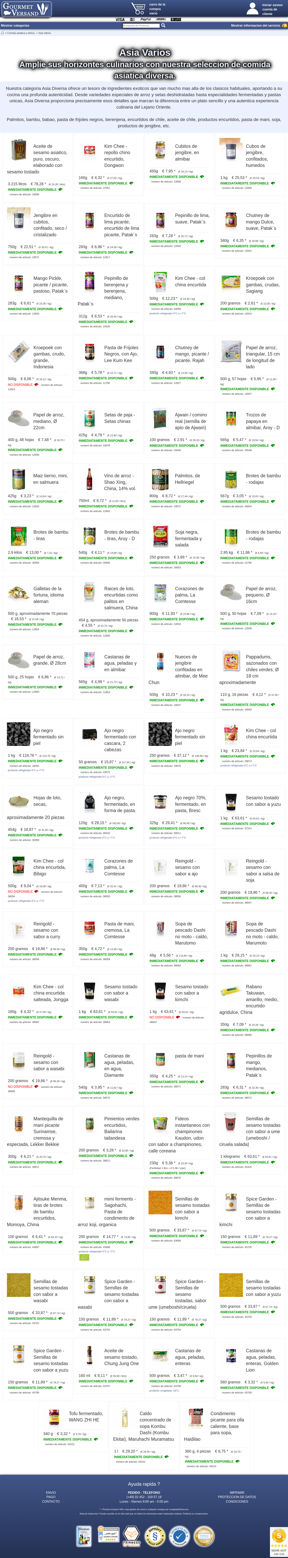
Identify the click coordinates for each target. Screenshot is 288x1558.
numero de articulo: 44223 (201, 1466)
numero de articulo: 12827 (166, 383)
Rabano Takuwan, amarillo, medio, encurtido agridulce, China (248, 999)
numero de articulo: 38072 (237, 1097)
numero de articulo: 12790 (237, 562)
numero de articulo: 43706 (24, 1392)
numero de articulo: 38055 (95, 896)
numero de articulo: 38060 (166, 965)
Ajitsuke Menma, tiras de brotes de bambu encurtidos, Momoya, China (37, 1211)
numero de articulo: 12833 (166, 624)
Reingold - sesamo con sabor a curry (46, 930)
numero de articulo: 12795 (95, 383)
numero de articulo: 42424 (237, 1166)
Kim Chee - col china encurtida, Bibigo (49, 867)
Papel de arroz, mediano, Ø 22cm (48, 421)
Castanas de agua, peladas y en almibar (120, 663)
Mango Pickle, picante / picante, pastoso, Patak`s (50, 285)
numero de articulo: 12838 (237, 628)
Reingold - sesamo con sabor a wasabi (48, 1062)
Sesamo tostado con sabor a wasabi (120, 993)
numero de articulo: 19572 (166, 506)
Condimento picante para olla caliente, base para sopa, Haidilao (214, 1426)
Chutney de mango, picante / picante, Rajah (192, 354)
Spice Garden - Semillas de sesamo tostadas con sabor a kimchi (250, 1211)
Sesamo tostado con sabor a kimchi (191, 993)
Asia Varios (44, 33)
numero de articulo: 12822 (237, 250)
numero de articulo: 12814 (237, 313)
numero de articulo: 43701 (24, 1323)
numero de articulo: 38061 (237, 965)
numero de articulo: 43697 (24, 1247)
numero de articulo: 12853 (95, 692)
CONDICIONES (237, 1501)
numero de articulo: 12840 (24, 691)
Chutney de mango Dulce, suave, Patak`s (261, 222)
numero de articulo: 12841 (95, 511)
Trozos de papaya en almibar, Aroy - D (263, 421)
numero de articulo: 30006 (95, 562)
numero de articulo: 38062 (24, 1022)
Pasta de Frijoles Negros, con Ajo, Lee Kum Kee (121, 354)
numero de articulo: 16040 (166, 450)
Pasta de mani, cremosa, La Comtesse (119, 930)
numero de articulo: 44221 (60, 1444)
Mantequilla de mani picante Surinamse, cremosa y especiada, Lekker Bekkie (35, 1131)
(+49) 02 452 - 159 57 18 (144, 1497)
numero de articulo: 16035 (95, 326)
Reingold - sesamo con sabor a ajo (187, 867)
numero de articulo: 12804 (24, 629)
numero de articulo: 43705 (237, 1316)
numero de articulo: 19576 (166, 765)
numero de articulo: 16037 (166, 705)
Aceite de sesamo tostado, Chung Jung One (121, 1357)
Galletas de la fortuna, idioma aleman (48, 595)
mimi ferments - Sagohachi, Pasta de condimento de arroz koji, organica (107, 1211)
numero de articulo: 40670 (166, 1177)
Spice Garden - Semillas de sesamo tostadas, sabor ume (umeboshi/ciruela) (177, 1294)
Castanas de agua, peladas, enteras (190, 1357)
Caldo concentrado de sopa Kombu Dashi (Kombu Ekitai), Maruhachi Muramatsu (143, 1426)
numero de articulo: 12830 (24, 506)
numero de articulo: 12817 (95, 257)
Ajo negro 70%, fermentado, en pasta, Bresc (190, 804)
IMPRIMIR (237, 1492)
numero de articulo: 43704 (166, 1329)
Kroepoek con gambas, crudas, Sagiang (263, 285)
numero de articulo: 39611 (24, 1166)
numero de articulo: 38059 (95, 959)
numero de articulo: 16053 (166, 567)
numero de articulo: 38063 (95, 1022)
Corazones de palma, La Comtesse (189, 595)
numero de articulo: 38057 (237, 902)
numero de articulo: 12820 (95, 635)
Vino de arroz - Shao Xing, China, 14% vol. (120, 482)
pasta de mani (189, 1055)
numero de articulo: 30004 (237, 506)
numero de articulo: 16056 (24, 194)
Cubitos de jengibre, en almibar (187, 153)
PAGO (50, 1497)
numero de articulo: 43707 (95, 1386)
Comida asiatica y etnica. (21, 33)
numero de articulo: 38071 (166, 1086)
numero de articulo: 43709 (237, 1392)
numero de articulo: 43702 (95, 1329)
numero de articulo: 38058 (24, 959)
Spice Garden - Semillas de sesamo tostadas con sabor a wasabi (108, 1294)
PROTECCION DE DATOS (237, 1497)
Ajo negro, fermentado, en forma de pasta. (120, 804)
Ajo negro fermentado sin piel (48, 737)
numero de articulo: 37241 (237, 828)
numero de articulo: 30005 (24, 562)
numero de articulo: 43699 (166, 1240)
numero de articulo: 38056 (166, 896)
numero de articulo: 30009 (24, 840)
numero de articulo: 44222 (130, 1461)
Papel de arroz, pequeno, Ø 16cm (261, 595)
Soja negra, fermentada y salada (188, 538)
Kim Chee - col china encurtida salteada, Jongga (50, 993)
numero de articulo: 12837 (237, 393)
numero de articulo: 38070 (95, 1097)
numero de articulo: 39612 (95, 1160)
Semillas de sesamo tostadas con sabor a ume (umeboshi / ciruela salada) (250, 1131)
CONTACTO (51, 1501)
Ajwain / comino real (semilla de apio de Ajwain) (191, 421)
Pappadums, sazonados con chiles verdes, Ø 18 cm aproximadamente (249, 669)
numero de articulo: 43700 (237, 1247)
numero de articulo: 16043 (237, 709)
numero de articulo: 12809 (237, 187)
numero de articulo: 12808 (166, 181)
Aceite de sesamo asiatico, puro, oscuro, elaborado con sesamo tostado (37, 159)
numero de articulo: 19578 (95, 445)
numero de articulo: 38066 (237, 1034)
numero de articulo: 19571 (24, 257)
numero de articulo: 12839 (24, 454)
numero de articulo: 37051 (95, 187)
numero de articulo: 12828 (24, 313)
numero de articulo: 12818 (166, 246)
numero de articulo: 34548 (237, 450)
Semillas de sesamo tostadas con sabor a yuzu (263, 1288)
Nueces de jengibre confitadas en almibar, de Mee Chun (178, 669)
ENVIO (51, 1492)
